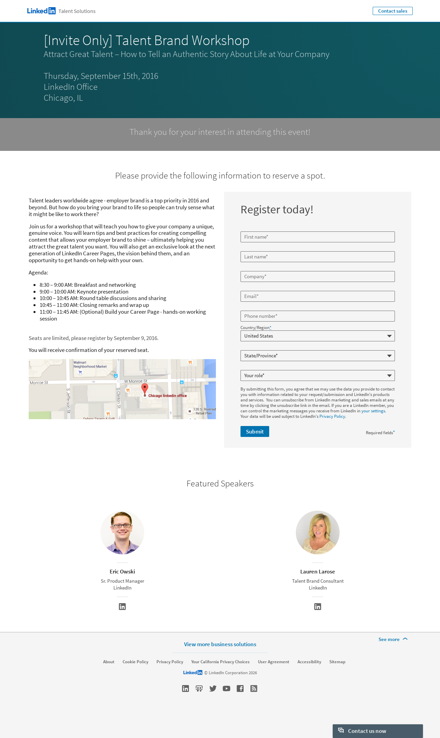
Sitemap (337, 679)
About (108, 679)
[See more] (394, 656)
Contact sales (392, 11)
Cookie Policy (135, 679)
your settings (373, 411)
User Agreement (273, 679)
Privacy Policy (332, 416)
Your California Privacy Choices (220, 679)
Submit (255, 431)
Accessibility (309, 679)
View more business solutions (220, 661)
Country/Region (255, 327)
